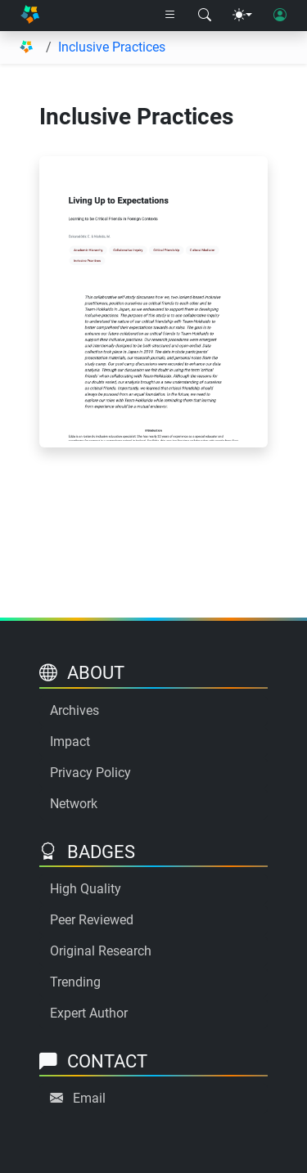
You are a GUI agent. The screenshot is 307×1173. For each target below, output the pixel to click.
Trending (75, 982)
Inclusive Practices (111, 47)
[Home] (30, 16)
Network (73, 803)
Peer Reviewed (91, 920)
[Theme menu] (242, 15)
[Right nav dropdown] (170, 15)
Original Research (100, 951)
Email (89, 1098)
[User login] (280, 15)
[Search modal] (204, 15)
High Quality (85, 889)
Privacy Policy (90, 772)
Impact (70, 741)
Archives (74, 710)
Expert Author (89, 1013)
